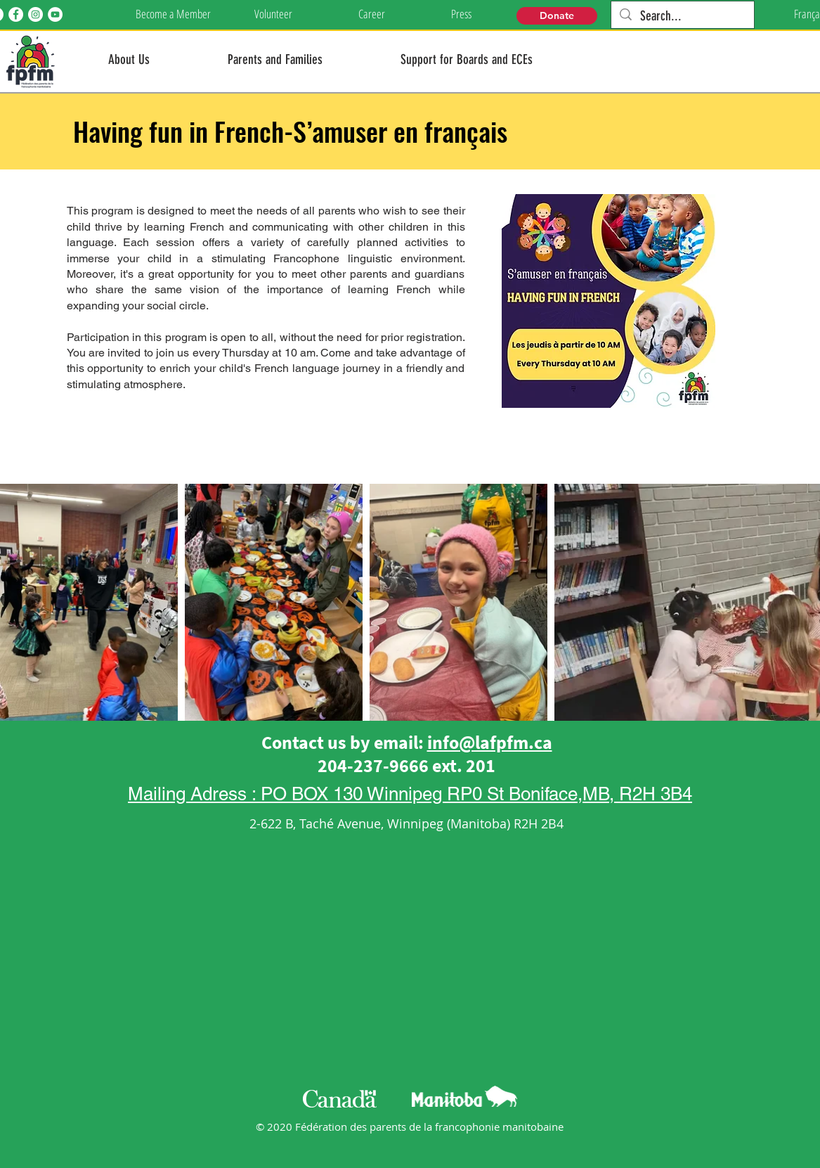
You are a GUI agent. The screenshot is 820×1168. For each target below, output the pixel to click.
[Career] (372, 14)
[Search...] (682, 16)
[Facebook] (15, 14)
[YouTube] (55, 14)
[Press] (461, 14)
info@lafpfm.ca (489, 742)
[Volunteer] (273, 14)
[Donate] (556, 16)
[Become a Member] (173, 14)
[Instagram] (35, 14)
